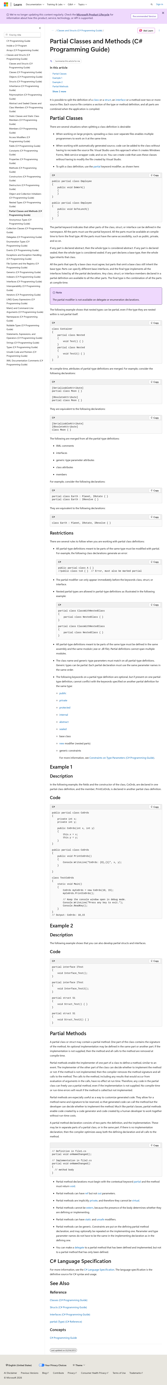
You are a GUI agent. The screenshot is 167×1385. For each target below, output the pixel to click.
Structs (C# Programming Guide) (68, 1307)
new (61, 743)
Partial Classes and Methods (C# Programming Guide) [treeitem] (25, 213)
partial (97, 166)
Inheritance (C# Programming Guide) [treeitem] (24, 88)
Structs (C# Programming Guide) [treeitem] (25, 81)
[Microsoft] (6, 4)
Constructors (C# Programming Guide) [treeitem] (25, 178)
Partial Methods (60, 86)
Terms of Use (119, 1372)
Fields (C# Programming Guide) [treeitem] (24, 145)
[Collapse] (40, 28)
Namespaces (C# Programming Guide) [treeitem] (22, 318)
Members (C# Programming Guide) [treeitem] (23, 130)
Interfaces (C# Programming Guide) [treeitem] (24, 281)
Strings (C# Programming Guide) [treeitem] (23, 342)
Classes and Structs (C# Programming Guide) (79, 30)
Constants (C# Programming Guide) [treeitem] (23, 152)
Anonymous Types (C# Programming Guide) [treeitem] (20, 221)
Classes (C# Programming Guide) (68, 1300)
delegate (79, 1247)
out (99, 1193)
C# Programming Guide (63, 1337)
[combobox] (22, 34)
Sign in (159, 4)
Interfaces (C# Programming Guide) (70, 1314)
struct (108, 99)
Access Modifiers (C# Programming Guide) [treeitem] (19, 139)
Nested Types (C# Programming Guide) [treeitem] (25, 204)
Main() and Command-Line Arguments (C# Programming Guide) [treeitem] (25, 310)
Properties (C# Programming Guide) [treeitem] (23, 161)
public (62, 693)
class (96, 99)
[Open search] (151, 4)
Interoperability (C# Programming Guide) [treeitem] (23, 288)
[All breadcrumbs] (53, 30)
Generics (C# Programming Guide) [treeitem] (24, 272)
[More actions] (159, 30)
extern (89, 1207)
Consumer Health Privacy (93, 1372)
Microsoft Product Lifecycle (92, 14)
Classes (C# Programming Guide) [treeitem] (25, 72)
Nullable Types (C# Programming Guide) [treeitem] (23, 327)
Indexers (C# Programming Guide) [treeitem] (23, 276)
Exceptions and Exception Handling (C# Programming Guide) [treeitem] (24, 257)
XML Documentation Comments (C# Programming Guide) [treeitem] (25, 362)
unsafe (100, 1219)
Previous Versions (29, 1372)
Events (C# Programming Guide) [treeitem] (23, 250)
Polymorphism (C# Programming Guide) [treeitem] (25, 96)
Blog (44, 1372)
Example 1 (57, 77)
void (72, 1186)
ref (86, 1193)
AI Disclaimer (10, 1372)
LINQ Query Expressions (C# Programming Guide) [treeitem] (21, 301)
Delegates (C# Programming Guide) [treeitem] (24, 236)
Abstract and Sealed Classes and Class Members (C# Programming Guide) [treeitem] (26, 107)
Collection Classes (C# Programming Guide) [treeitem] (25, 230)
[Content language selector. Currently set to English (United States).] (19, 1365)
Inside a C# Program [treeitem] (17, 45)
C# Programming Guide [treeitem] (18, 40)
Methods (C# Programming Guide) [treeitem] (23, 169)
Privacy (71, 1372)
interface (121, 99)
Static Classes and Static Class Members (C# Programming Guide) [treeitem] (24, 120)
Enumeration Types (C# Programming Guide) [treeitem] (18, 243)
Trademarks (135, 1372)
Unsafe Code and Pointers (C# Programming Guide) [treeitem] (21, 353)
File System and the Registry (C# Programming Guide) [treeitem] (23, 265)
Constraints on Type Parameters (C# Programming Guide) (121, 757)
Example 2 (58, 82)
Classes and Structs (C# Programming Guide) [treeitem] (21, 65)
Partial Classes (60, 73)
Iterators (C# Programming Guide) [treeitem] (24, 294)
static (88, 1219)
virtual (135, 1200)
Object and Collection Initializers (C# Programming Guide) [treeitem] (25, 195)
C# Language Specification (99, 1269)
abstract (63, 721)
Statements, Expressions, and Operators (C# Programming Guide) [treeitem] (24, 336)
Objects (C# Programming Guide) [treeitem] (25, 76)
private (63, 700)
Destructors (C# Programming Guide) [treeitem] (24, 187)
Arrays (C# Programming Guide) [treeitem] (22, 50)
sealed (63, 729)
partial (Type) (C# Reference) (66, 1321)
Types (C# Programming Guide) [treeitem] (22, 347)
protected (64, 707)
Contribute (58, 1372)
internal (63, 714)
